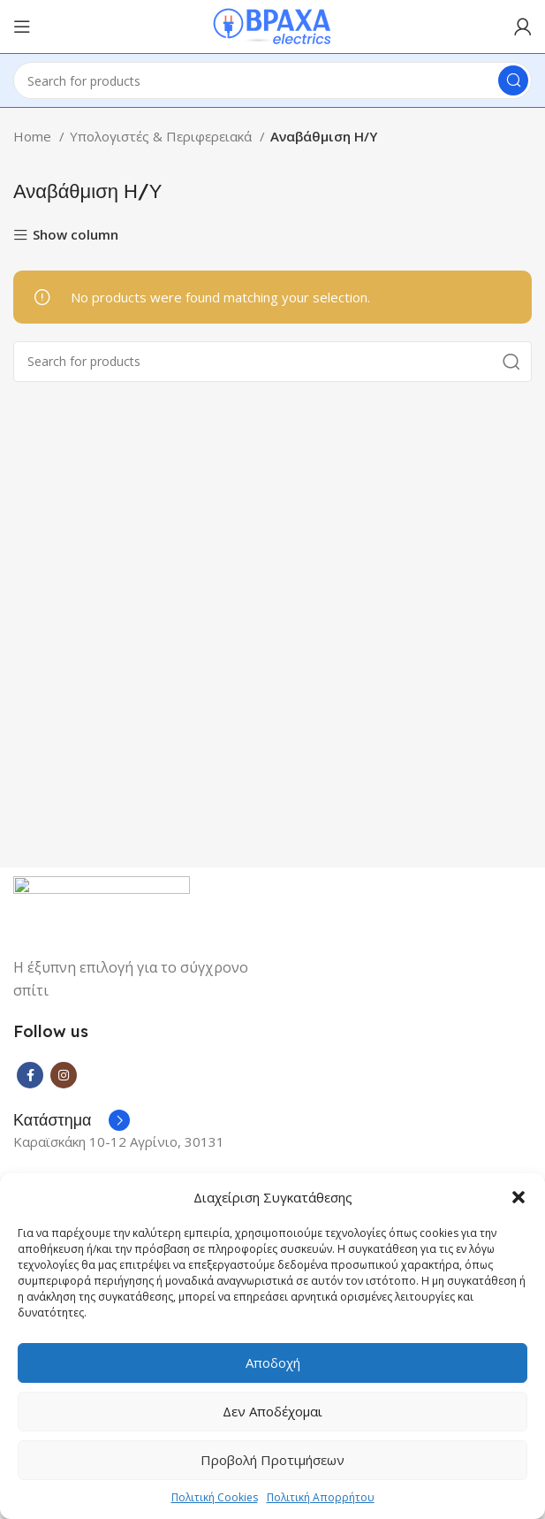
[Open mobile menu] (22, 26)
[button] (518, 1197)
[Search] (272, 80)
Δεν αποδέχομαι (272, 1411)
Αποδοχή (273, 1362)
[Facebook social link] (30, 1075)
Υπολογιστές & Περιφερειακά (162, 136)
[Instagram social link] (63, 1075)
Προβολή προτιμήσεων (272, 1460)
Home (34, 136)
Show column (75, 235)
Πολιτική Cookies (214, 1497)
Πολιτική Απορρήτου (321, 1497)
